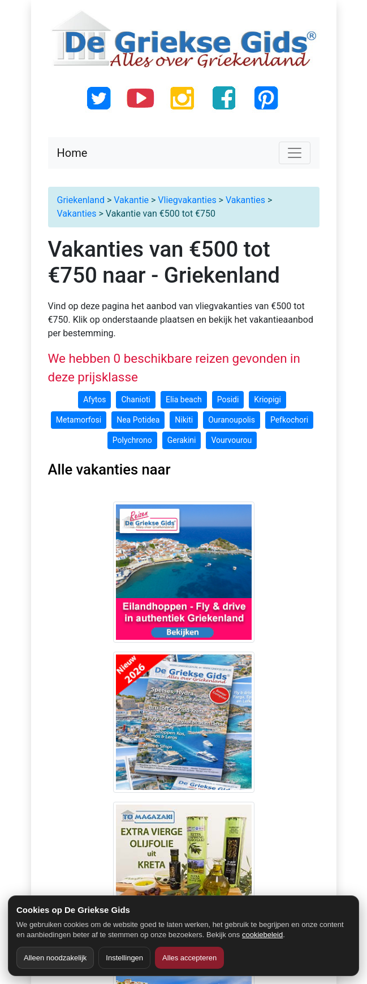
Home (72, 153)
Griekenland (81, 200)
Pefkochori (289, 419)
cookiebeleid (262, 934)
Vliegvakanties (187, 200)
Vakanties (245, 200)
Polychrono (132, 440)
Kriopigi (267, 399)
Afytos (94, 399)
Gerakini (181, 440)
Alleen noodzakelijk (55, 958)
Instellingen (124, 958)
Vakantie (131, 200)
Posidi (228, 399)
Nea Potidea (137, 419)
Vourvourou (231, 440)
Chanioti (135, 399)
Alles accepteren (189, 958)
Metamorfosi (78, 419)
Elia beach (184, 399)
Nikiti (184, 419)
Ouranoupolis (231, 419)
